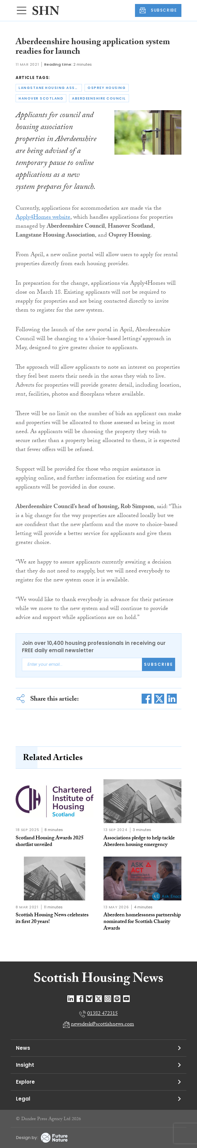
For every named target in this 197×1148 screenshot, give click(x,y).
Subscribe (158, 664)
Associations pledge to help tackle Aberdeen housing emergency (139, 842)
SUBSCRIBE (158, 10)
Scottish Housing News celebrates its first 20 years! (52, 919)
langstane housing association (50, 87)
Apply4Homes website (43, 218)
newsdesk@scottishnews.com (102, 1024)
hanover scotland (41, 98)
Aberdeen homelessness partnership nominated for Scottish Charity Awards (142, 922)
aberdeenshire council (99, 98)
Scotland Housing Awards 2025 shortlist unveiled (50, 842)
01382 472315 (102, 1014)
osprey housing (107, 87)
